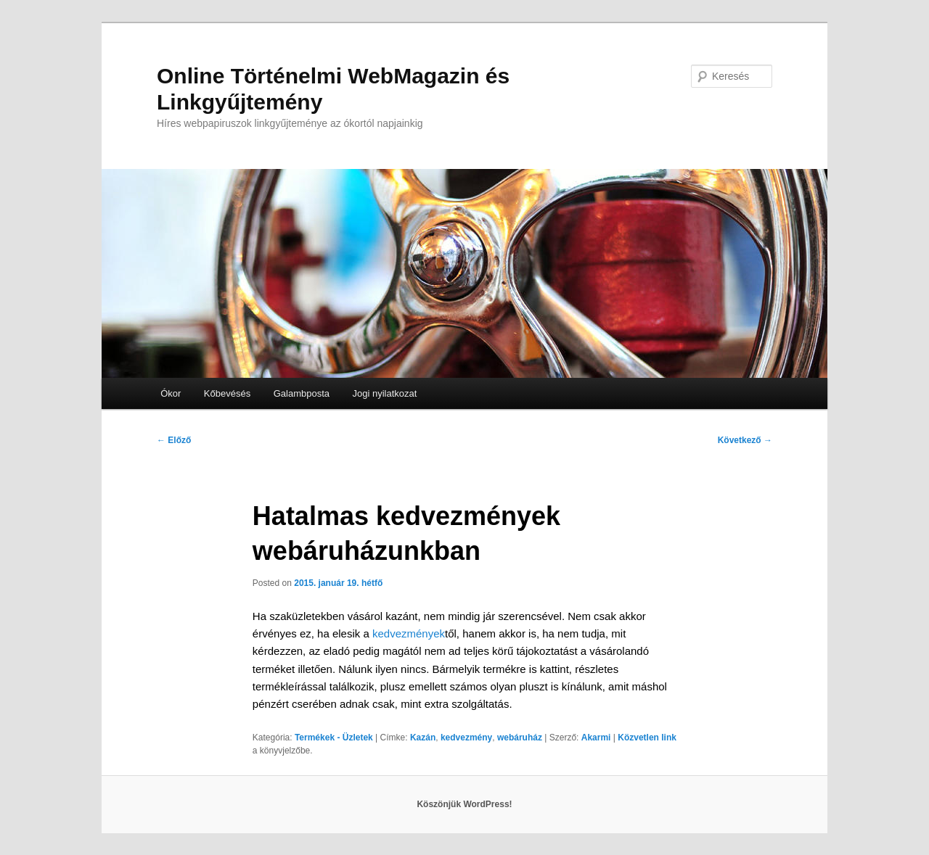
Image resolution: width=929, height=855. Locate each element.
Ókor (170, 393)
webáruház (519, 737)
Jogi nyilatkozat (385, 393)
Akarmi (596, 737)
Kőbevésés (227, 393)
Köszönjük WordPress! (464, 804)
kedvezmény (466, 737)
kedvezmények (408, 633)
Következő (745, 440)
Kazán (422, 737)
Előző (174, 440)
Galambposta (302, 393)
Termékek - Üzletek (334, 737)
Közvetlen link (647, 737)
